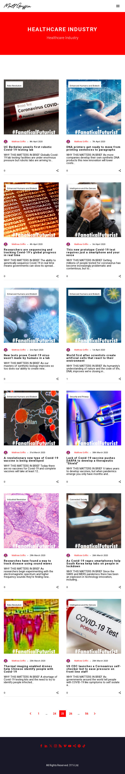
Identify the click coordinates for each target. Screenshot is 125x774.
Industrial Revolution (16, 499)
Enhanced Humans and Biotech (85, 86)
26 (70, 713)
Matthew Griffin (19, 141)
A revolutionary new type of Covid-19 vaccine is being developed (31, 459)
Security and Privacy (79, 397)
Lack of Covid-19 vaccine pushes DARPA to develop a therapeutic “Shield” (90, 460)
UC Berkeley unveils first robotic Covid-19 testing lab (28, 148)
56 (86, 713)
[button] (57, 170)
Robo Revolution (14, 86)
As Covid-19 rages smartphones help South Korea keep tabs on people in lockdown (93, 563)
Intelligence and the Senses (83, 188)
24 (54, 713)
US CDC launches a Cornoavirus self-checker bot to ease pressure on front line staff (93, 669)
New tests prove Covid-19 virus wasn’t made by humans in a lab (27, 357)
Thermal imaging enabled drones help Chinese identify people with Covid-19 (28, 669)
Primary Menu (118, 6)
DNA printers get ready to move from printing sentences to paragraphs (93, 148)
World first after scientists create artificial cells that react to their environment (91, 358)
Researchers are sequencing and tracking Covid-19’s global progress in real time (30, 252)
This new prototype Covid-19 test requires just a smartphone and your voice (93, 252)
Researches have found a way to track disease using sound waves (28, 562)
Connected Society (78, 499)
